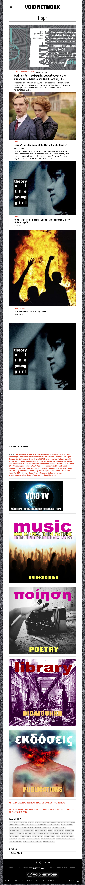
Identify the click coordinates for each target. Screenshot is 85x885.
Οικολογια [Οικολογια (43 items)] (22, 840)
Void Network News (29, 72)
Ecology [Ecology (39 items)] (32, 826)
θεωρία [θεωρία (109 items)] (25, 843)
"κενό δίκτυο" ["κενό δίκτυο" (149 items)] (14, 823)
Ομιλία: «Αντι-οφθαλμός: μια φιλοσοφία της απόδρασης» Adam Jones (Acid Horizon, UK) (40, 77)
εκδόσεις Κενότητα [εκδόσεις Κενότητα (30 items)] (15, 843)
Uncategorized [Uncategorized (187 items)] (59, 831)
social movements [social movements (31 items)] (28, 831)
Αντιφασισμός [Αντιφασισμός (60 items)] (54, 834)
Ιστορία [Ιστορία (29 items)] (40, 837)
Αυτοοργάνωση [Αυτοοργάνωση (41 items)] (14, 837)
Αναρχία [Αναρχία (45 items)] (21, 834)
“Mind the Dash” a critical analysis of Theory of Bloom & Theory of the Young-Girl (42, 221)
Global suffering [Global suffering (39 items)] (27, 829)
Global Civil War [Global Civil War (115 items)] (54, 826)
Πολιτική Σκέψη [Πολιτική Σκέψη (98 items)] (61, 840)
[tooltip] (36, 863)
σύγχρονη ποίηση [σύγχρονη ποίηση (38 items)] (48, 843)
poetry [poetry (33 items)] (63, 829)
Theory (17, 142)
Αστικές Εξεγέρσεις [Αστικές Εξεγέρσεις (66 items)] (66, 834)
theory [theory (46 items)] (50, 831)
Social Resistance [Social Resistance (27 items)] (41, 831)
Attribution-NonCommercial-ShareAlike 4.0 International (43, 882)
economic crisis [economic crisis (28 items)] (42, 826)
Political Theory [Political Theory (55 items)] (15, 831)
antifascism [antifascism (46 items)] (24, 826)
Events (17, 72)
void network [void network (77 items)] (69, 831)
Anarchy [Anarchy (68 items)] (31, 823)
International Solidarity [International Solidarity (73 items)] (43, 829)
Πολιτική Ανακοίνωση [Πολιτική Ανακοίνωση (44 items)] (48, 840)
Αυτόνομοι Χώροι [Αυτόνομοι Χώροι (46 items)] (25, 837)
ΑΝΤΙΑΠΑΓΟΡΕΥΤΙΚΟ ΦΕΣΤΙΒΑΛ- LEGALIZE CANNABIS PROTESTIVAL (37, 804)
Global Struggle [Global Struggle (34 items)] (15, 829)
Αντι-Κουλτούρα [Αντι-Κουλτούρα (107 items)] (30, 834)
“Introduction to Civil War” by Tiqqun (30, 312)
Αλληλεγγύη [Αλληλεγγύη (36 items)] (13, 834)
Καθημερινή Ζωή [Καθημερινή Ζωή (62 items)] (49, 837)
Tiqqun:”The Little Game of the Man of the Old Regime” (40, 145)
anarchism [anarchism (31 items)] (23, 823)
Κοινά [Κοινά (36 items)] (58, 837)
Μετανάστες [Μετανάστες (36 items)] (13, 840)
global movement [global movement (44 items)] (66, 826)
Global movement (21, 309)
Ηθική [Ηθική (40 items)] (34, 837)
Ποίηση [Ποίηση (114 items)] (37, 840)
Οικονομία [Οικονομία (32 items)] (30, 840)
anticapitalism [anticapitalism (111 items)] (14, 826)
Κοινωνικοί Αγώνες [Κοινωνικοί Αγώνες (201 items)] (67, 837)
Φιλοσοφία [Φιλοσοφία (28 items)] (71, 840)
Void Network (9, 882)
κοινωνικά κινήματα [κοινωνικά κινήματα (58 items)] (35, 843)
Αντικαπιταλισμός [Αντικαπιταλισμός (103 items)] (42, 834)
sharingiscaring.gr (74, 882)
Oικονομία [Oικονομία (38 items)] (56, 829)
